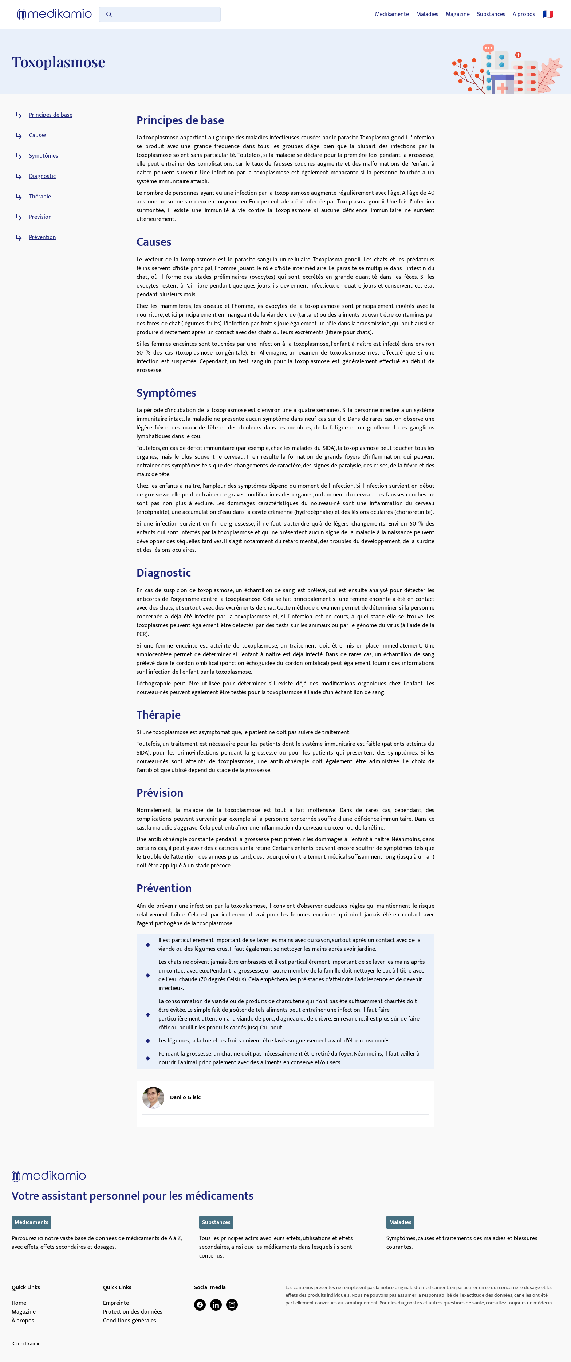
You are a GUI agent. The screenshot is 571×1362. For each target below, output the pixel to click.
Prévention (42, 237)
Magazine (458, 14)
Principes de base (50, 115)
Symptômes (43, 156)
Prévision (40, 217)
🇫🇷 (548, 14)
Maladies (427, 14)
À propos (23, 1321)
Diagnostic (42, 176)
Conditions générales (129, 1321)
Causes (38, 135)
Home (19, 1303)
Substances (491, 14)
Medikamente (392, 14)
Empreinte (116, 1303)
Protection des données (132, 1312)
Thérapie (40, 197)
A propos (524, 14)
